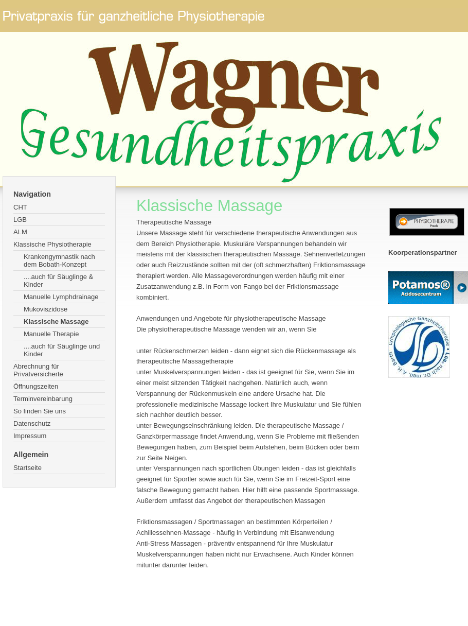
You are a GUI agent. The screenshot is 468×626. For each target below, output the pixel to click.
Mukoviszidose (45, 309)
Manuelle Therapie (51, 334)
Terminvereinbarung (43, 399)
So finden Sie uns (39, 411)
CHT (20, 207)
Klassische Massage (56, 321)
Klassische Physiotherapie (52, 244)
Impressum (29, 436)
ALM (20, 232)
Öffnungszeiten (35, 386)
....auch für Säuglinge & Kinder (58, 280)
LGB (20, 219)
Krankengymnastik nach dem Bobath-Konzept (59, 260)
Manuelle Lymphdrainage (61, 297)
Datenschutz (31, 423)
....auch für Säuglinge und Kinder (62, 350)
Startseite (27, 468)
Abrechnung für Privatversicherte (38, 370)
